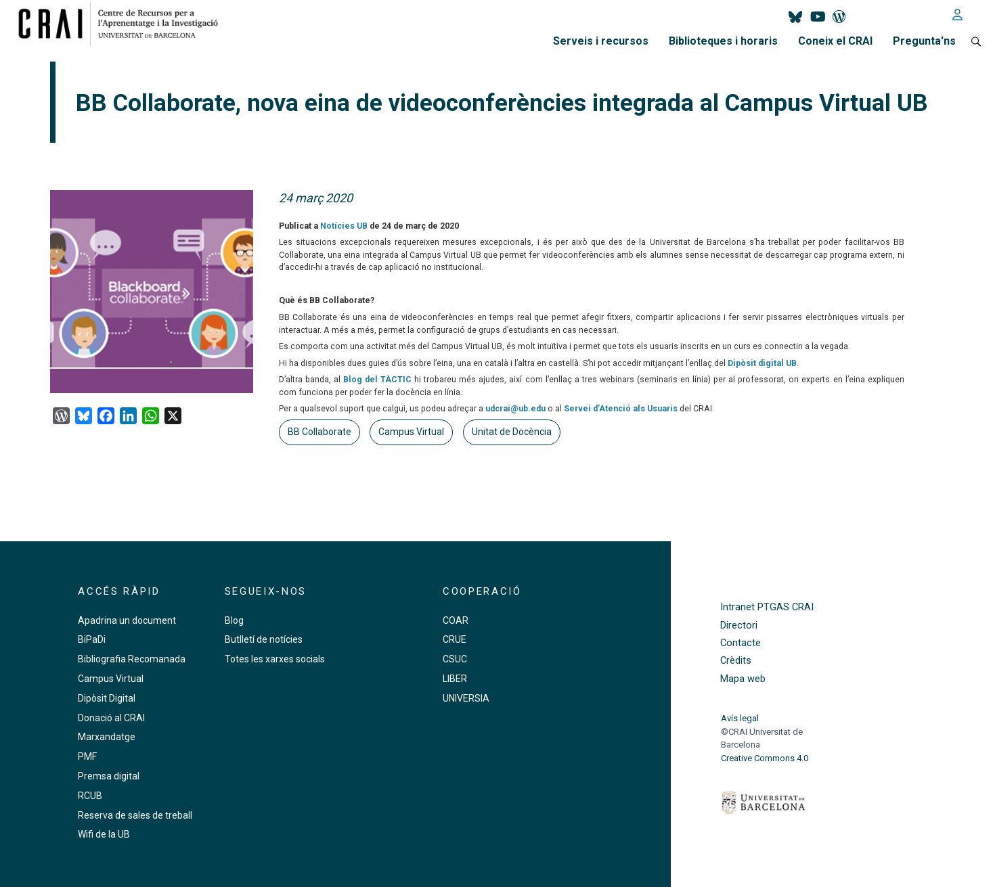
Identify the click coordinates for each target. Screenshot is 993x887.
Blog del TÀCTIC (377, 379)
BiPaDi (92, 639)
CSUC (455, 659)
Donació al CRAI (111, 717)
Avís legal (740, 718)
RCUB (90, 795)
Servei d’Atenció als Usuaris (621, 408)
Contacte (740, 643)
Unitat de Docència (512, 431)
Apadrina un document (127, 620)
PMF (87, 756)
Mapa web (743, 679)
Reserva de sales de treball (135, 815)
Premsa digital (108, 776)
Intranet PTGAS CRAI (767, 607)
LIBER (455, 678)
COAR (455, 620)
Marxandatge (106, 736)
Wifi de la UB (104, 834)
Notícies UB (344, 226)
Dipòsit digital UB (762, 363)
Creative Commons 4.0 (764, 758)
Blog (234, 620)
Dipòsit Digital (106, 698)
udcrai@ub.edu (515, 408)
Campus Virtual (411, 431)
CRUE (454, 639)
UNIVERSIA (466, 698)
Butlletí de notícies (264, 639)
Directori (738, 625)
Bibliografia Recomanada (131, 659)
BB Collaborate (319, 431)
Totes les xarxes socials (275, 659)
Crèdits (735, 660)
